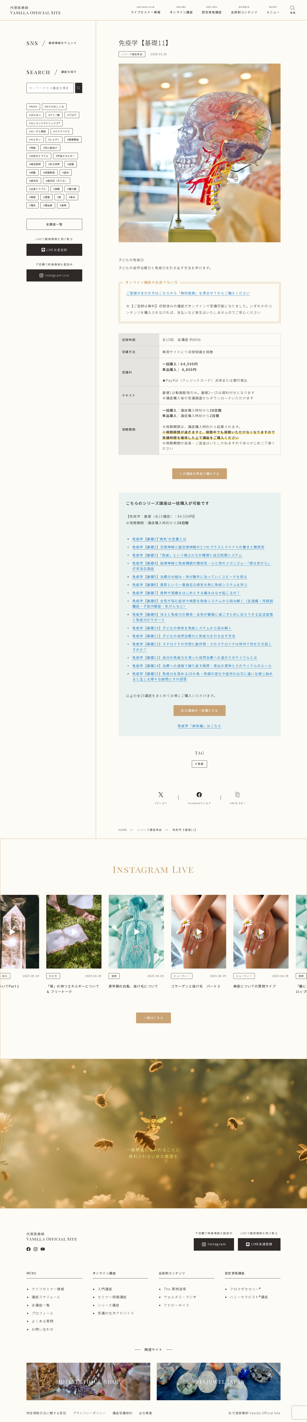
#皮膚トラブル (37, 189)
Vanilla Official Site (35, 10)
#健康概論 (73, 139)
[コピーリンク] (238, 797)
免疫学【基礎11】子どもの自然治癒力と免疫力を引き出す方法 (184, 635)
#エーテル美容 (37, 131)
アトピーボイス (176, 1305)
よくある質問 (43, 1321)
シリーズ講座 (108, 1305)
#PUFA (33, 106)
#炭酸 (32, 172)
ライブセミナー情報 (146, 10)
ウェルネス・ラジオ (180, 1296)
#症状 (65, 172)
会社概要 (145, 1413)
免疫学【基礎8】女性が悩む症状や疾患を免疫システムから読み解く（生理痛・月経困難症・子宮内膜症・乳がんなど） (202, 603)
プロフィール (43, 1313)
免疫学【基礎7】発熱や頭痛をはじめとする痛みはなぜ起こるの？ (186, 592)
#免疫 (32, 147)
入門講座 (105, 1288)
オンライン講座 (181, 10)
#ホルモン (35, 139)
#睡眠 (56, 189)
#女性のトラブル (38, 156)
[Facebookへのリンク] (199, 797)
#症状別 (33, 180)
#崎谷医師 (35, 164)
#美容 (32, 197)
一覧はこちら (154, 1018)
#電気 (32, 205)
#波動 (70, 164)
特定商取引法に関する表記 (46, 1413)
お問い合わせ (43, 1329)
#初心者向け (50, 147)
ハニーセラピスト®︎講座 (249, 1296)
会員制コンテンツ (244, 10)
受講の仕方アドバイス (116, 1313)
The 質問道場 (175, 1288)
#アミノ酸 (54, 115)
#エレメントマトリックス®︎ (44, 123)
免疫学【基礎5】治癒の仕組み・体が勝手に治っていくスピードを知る (189, 576)
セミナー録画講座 (112, 1296)
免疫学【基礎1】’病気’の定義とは (159, 538)
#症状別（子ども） (56, 180)
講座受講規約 (123, 1413)
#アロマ (71, 115)
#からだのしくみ (54, 106)
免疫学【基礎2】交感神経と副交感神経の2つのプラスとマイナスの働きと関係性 (198, 546)
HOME (123, 830)
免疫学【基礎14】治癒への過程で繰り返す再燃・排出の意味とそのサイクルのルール (202, 665)
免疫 (199, 764)
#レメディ (54, 139)
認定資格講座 (212, 10)
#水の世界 (54, 164)
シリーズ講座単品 (149, 830)
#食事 (63, 205)
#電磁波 (47, 205)
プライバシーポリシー (89, 1413)
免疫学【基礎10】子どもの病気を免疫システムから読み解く (182, 627)
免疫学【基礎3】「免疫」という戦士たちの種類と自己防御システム (187, 555)
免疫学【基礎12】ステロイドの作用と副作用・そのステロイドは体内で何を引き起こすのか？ (202, 646)
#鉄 (59, 197)
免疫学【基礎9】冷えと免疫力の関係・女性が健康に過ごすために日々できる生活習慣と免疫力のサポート (202, 617)
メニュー (273, 10)
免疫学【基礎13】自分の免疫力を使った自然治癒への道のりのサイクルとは (194, 657)
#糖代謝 (71, 189)
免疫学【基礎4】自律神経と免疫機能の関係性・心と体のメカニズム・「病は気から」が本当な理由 (201, 566)
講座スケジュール (46, 1296)
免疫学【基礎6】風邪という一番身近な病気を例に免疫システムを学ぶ (190, 584)
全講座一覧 (41, 1305)
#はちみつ (35, 115)
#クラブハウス (61, 131)
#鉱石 (72, 197)
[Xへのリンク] (161, 797)
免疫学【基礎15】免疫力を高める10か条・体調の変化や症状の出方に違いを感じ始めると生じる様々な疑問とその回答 (202, 676)
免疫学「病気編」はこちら (199, 725)
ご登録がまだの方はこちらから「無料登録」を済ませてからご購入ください (188, 293)
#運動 (46, 197)
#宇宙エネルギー (65, 156)
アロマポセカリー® (245, 1288)
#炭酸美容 (49, 172)
